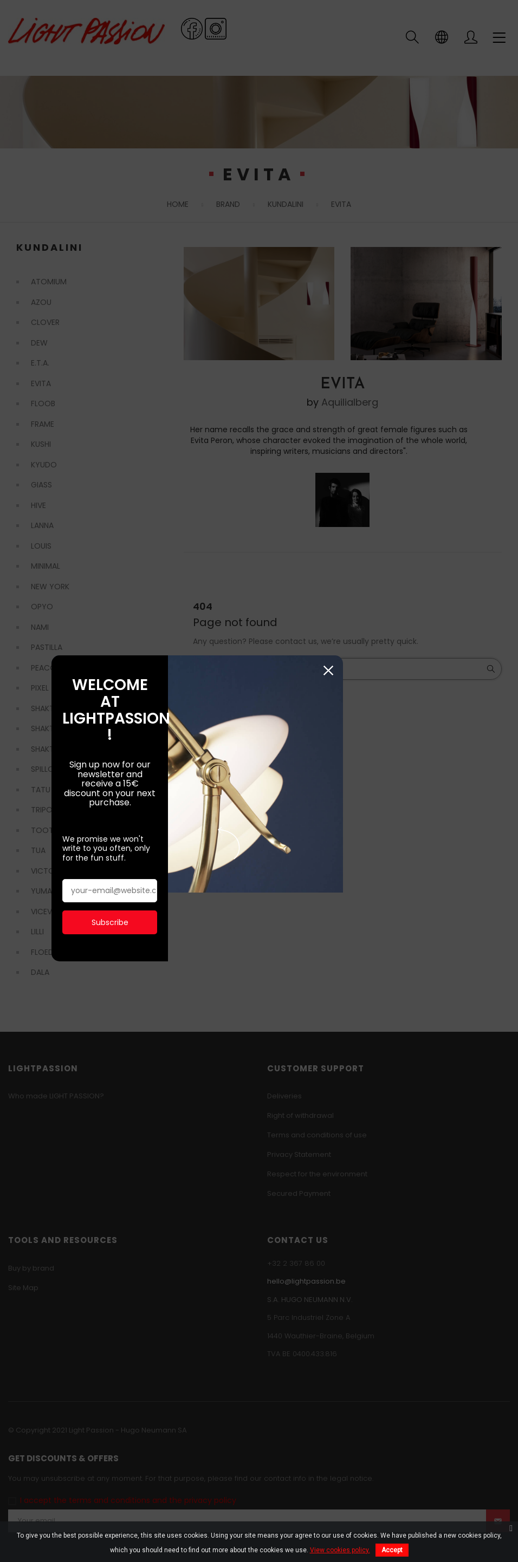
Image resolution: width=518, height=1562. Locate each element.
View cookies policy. (340, 1550)
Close (460, 672)
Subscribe (129, 862)
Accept (392, 1550)
